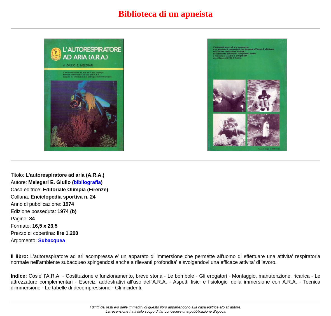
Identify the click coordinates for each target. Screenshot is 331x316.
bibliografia (87, 182)
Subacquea (51, 240)
